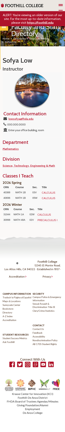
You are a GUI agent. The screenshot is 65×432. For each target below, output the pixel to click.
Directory (7, 312)
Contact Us (38, 329)
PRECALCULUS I (47, 220)
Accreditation (17, 276)
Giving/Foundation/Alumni (32, 405)
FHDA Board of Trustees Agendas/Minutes (32, 401)
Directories (19, 38)
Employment (32, 409)
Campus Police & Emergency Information (47, 299)
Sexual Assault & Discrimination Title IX (44, 305)
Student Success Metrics (15, 338)
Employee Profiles (39, 38)
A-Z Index (8, 316)
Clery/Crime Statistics (43, 310)
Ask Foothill (9, 342)
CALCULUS (48, 192)
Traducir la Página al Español (17, 297)
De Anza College (32, 412)
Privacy (46, 276)
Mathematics (11, 149)
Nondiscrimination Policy (45, 340)
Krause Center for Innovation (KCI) (32, 393)
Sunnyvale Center (11, 305)
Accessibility (39, 336)
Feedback (37, 332)
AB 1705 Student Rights (45, 344)
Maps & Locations (12, 301)
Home (6, 38)
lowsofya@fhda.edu (20, 118)
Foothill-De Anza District (32, 397)
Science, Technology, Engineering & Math (29, 165)
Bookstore (8, 308)
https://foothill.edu (40, 23)
